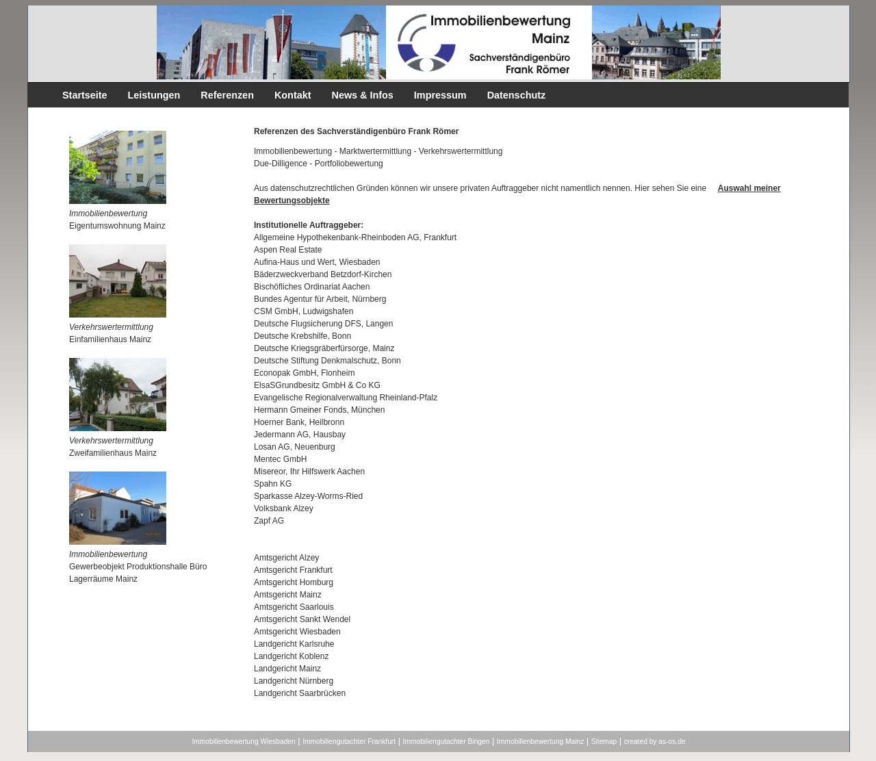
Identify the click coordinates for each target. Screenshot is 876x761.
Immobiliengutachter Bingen (446, 741)
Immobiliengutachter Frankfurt (349, 741)
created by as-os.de (655, 741)
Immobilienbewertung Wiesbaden (243, 741)
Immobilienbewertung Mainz (540, 741)
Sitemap (604, 741)
